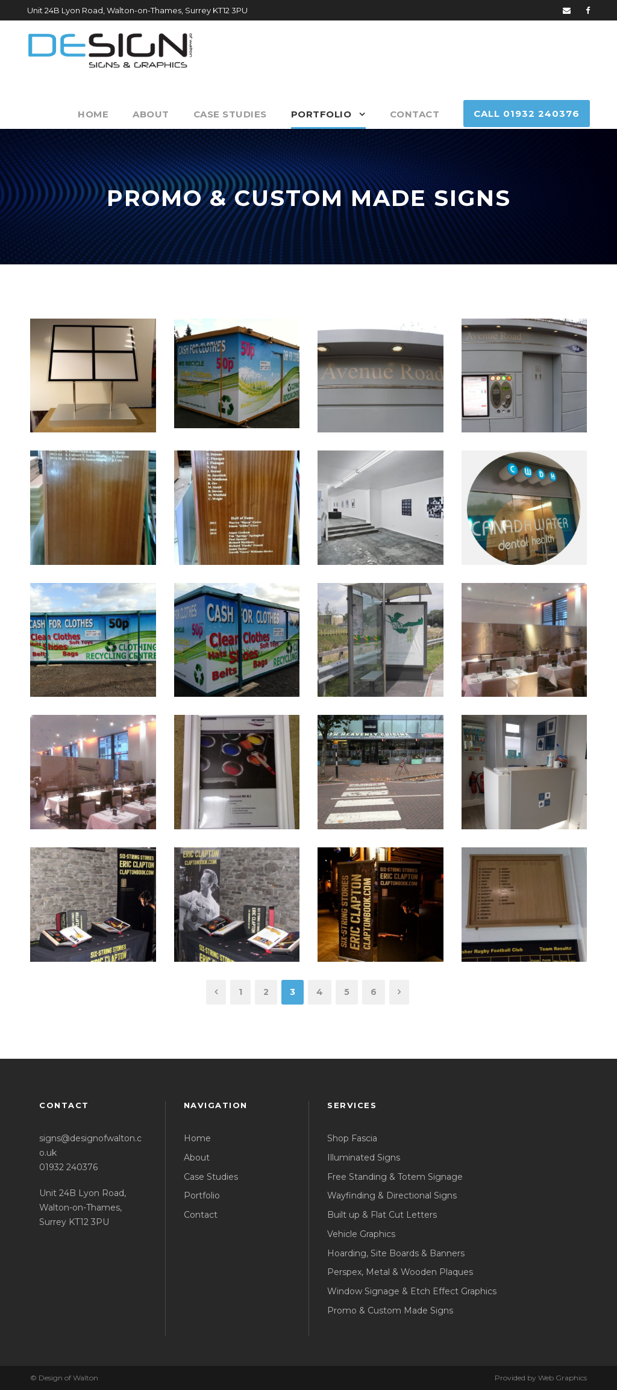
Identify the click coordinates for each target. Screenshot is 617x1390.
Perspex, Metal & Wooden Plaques (400, 1272)
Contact (415, 114)
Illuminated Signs (363, 1157)
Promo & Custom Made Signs (390, 1310)
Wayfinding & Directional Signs (392, 1195)
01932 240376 (68, 1167)
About (151, 114)
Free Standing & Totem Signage (395, 1176)
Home (93, 114)
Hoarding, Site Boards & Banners (396, 1253)
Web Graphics (562, 1377)
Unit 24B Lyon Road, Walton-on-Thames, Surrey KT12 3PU (82, 1207)
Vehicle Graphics (361, 1234)
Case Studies (230, 114)
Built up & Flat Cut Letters (382, 1214)
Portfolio (321, 114)
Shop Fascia (352, 1138)
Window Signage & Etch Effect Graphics (411, 1291)
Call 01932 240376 (527, 113)
